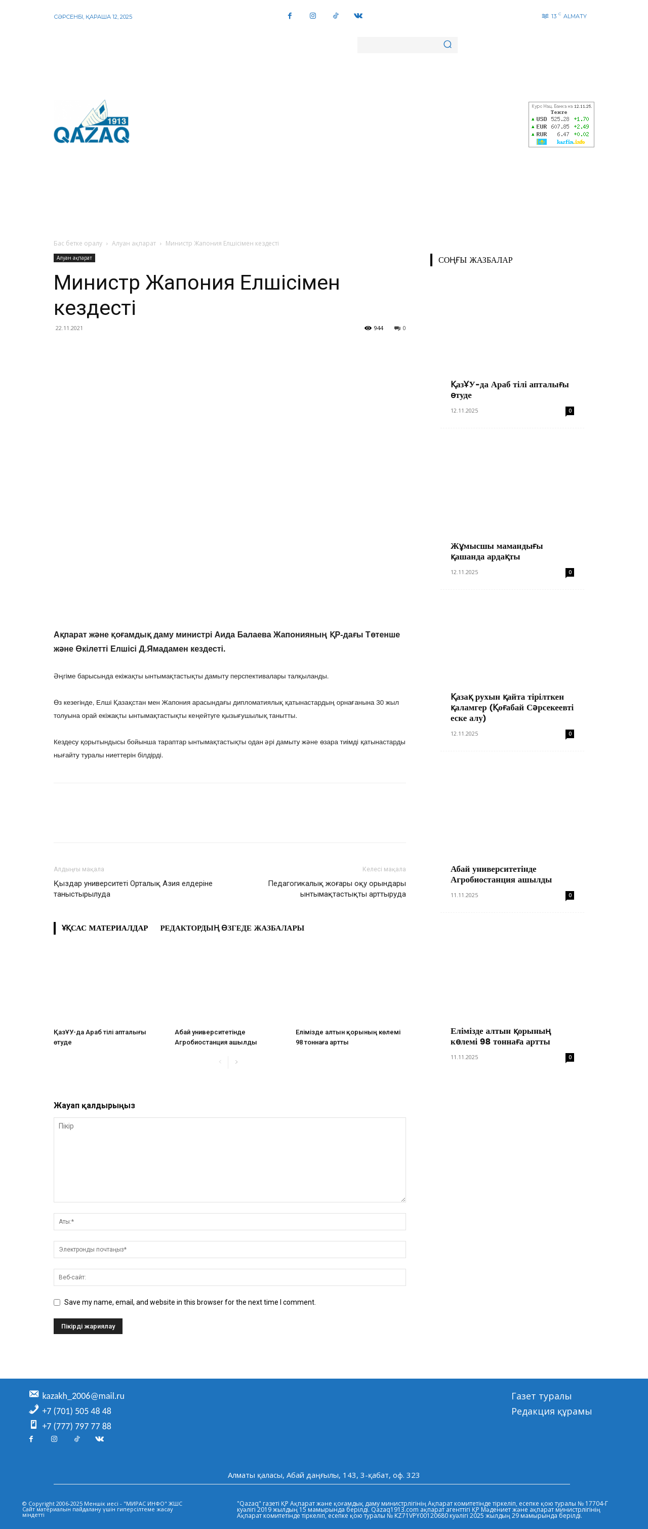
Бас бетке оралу (78, 243)
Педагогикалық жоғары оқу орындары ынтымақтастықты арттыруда (337, 889)
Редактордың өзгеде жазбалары (232, 928)
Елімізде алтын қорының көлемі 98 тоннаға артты (501, 1036)
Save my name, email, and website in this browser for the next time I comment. (190, 1302)
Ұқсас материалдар (105, 928)
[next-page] (236, 1062)
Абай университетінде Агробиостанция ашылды (501, 874)
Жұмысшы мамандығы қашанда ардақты (497, 551)
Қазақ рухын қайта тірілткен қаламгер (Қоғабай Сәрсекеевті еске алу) (512, 707)
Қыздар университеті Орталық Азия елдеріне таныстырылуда (133, 889)
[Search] (447, 45)
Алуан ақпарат (134, 243)
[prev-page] (220, 1062)
